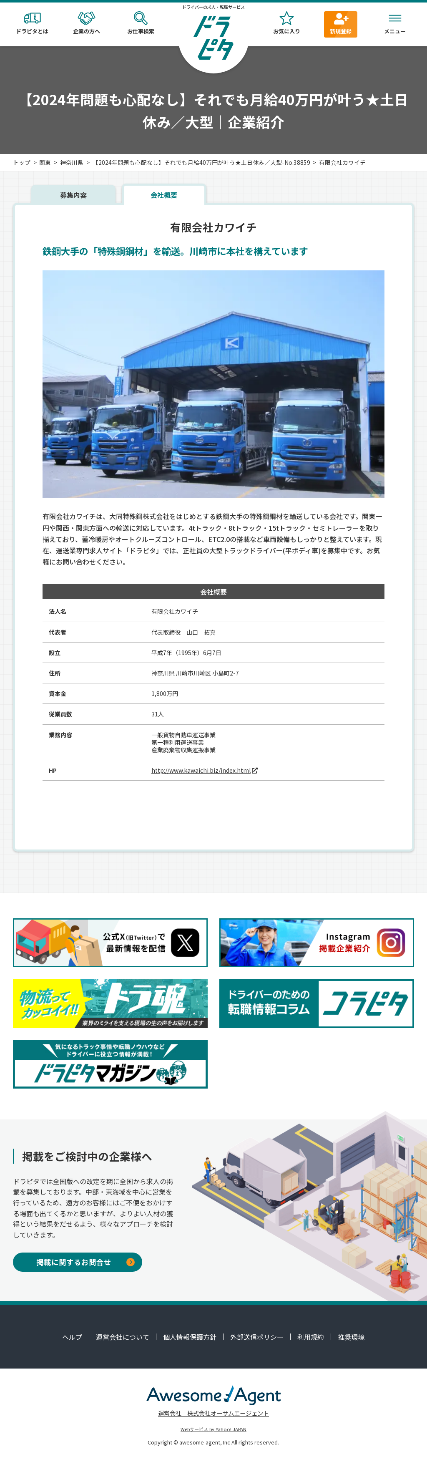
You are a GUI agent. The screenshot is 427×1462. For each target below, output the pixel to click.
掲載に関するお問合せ (85, 1262)
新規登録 (340, 23)
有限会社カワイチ (342, 162)
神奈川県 (71, 162)
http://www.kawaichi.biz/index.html (201, 770)
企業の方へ (86, 23)
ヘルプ (72, 1337)
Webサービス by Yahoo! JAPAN (213, 1429)
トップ (21, 162)
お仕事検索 (140, 23)
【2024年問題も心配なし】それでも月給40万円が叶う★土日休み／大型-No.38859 (201, 162)
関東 (45, 162)
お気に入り (286, 23)
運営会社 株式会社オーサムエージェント (213, 1413)
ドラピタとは (32, 23)
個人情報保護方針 (189, 1337)
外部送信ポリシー (257, 1337)
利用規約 (310, 1337)
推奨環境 (351, 1337)
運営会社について (122, 1337)
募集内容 (73, 195)
